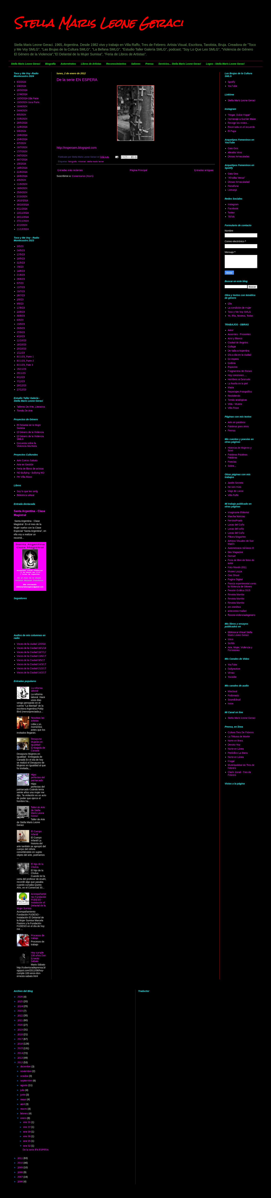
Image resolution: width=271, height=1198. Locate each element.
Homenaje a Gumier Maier (242, 119)
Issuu (230, 639)
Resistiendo (234, 395)
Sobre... (232, 465)
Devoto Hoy (234, 744)
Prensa (149, 63)
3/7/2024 (21, 143)
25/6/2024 (22, 139)
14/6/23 (21, 271)
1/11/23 (21, 352)
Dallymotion (234, 668)
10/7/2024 (22, 147)
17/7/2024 (22, 151)
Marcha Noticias (236, 516)
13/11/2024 (23, 212)
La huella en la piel (238, 383)
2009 (20, 1167)
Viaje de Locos (236, 491)
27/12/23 (21, 389)
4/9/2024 (21, 180)
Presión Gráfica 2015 (239, 590)
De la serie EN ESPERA (77, 80)
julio (22, 1090)
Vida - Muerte (235, 404)
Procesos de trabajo (37, 937)
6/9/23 (20, 319)
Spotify (231, 81)
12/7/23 (21, 287)
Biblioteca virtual (25, 495)
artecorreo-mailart (237, 610)
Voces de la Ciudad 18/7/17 (31, 652)
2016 (20, 1043)
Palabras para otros (238, 426)
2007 (20, 1176)
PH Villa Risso (24, 476)
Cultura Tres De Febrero (241, 732)
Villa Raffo (233, 495)
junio (23, 1094)
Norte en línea (235, 740)
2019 (20, 1029)
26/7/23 (21, 295)
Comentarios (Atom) (82, 176)
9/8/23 (20, 303)
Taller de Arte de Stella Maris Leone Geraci (38, 811)
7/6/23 (20, 266)
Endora (231, 363)
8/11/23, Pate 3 (25, 365)
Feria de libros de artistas (30, 468)
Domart (232, 556)
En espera (233, 359)
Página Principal (138, 170)
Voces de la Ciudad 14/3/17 (31, 664)
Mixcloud (232, 691)
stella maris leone (95, 161)
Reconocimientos (116, 63)
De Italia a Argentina (238, 350)
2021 (20, 1020)
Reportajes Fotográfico (240, 391)
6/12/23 (21, 377)
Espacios (233, 367)
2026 (20, 996)
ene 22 (27, 1127)
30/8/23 (21, 315)
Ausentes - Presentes (239, 334)
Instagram (233, 204)
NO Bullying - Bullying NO (30, 472)
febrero (24, 1113)
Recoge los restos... (238, 123)
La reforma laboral (37, 689)
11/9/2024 (22, 184)
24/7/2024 (22, 155)
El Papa (232, 131)
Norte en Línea (236, 748)
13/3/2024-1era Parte (28, 102)
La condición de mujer (239, 307)
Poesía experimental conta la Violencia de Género (242, 585)
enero (23, 1118)
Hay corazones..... (237, 375)
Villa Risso (233, 407)
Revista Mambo (236, 594)
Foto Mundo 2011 (237, 567)
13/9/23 (21, 324)
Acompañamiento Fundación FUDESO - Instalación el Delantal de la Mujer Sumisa (31, 901)
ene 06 (27, 1136)
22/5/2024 (22, 118)
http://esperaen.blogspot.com (76, 147)
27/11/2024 (23, 220)
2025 (20, 1001)
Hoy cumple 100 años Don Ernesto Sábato (38, 957)
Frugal (231, 761)
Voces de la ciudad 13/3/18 (31, 643)
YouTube (232, 86)
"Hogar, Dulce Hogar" (239, 114)
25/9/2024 (22, 192)
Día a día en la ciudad (239, 354)
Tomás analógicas (237, 399)
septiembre (26, 1080)
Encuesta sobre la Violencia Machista (27, 444)
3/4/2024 (21, 86)
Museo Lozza (235, 571)
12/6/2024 (22, 126)
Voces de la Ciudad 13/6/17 (31, 656)
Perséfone (233, 186)
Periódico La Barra (238, 752)
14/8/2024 (22, 167)
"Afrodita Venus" (236, 177)
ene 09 (27, 1131)
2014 (20, 1053)
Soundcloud (234, 699)
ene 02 (27, 1145)
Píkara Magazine (237, 536)
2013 (20, 1057)
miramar (82, 161)
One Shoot (233, 575)
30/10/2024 (23, 204)
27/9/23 (21, 332)
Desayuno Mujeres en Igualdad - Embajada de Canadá (38, 745)
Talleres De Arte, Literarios (31, 406)
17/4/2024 (22, 94)
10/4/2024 (22, 106)
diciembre (25, 1066)
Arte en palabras (236, 422)
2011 (20, 1158)
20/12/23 (21, 385)
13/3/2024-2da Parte (28, 98)
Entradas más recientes (70, 170)
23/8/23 (21, 311)
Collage (232, 346)
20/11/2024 (23, 217)
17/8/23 (21, 307)
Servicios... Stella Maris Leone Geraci (179, 63)
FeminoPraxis (235, 520)
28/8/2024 (22, 176)
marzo (24, 1108)
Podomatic (233, 695)
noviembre (26, 1071)
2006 (20, 1181)
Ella (230, 303)
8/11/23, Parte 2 (25, 360)
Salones (135, 63)
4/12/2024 (22, 225)
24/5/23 (21, 250)
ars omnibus (234, 607)
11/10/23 (21, 340)
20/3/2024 (22, 90)
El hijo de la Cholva (37, 865)
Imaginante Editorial (238, 512)
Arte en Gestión (25, 464)
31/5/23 (21, 262)
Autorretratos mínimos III (241, 548)
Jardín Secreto (235, 482)
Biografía (50, 63)
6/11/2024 (22, 208)
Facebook (233, 208)
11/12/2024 (23, 229)
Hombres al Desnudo (239, 379)
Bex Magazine (235, 552)
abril (22, 1104)
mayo (23, 1099)
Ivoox (230, 703)
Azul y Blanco (235, 338)
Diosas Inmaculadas (238, 156)
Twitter (231, 212)
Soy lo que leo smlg (27, 491)
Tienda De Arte (25, 410)
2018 (20, 1034)
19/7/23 (21, 291)
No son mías (234, 487)
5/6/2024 (21, 131)
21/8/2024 (22, 172)
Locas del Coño (236, 524)
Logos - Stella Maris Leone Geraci (225, 63)
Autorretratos (68, 63)
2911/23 (21, 373)
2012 (20, 1062)
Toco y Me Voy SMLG (239, 311)
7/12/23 (21, 381)
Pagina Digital (235, 579)
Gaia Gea (233, 148)
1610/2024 (22, 200)
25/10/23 (21, 348)
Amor (230, 330)
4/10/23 (21, 336)
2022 (20, 1015)
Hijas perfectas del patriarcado (38, 777)
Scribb (231, 643)
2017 (20, 1039)
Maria (231, 387)
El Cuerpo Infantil (36, 833)
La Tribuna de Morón (239, 736)
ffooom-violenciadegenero (241, 615)
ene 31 (27, 1122)
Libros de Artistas (91, 63)
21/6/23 (21, 274)
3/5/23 (20, 246)
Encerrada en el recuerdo (241, 127)
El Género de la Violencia (30, 432)
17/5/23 (21, 254)
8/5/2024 (21, 114)
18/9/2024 (22, 188)
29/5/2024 (22, 122)
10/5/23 (21, 258)
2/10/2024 (22, 196)
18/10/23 (21, 344)
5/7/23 (20, 283)
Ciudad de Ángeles (238, 342)
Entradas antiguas (204, 170)
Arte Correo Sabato (27, 460)
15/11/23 (21, 369)
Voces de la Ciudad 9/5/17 (31, 660)
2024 (20, 1006)
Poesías (232, 461)
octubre (24, 1076)
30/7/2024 (22, 159)
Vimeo (231, 672)
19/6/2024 (22, 135)
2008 (20, 1172)
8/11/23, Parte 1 (25, 356)
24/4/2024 (22, 110)
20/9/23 (21, 328)
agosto (24, 1085)
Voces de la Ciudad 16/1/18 (31, 648)
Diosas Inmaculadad (239, 181)
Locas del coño (236, 528)
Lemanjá (232, 190)
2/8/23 (20, 299)
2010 (20, 1162)
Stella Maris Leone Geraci (98, 23)
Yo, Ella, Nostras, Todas (240, 315)
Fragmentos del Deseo (240, 371)
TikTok (231, 216)
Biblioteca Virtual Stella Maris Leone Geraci (240, 633)
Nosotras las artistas (37, 719)
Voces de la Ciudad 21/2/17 (31, 668)
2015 (20, 1048)
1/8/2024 (21, 163)
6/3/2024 (21, 81)
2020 (20, 1025)
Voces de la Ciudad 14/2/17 (31, 672)
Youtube (232, 676)
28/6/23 (21, 279)
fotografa (72, 161)
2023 (20, 1010)
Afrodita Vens (235, 152)
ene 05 (27, 1141)
